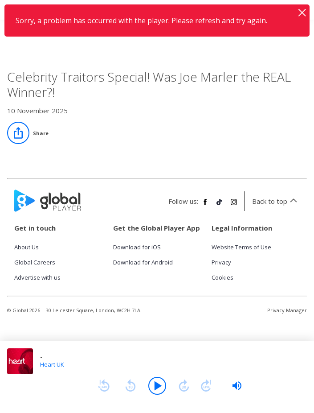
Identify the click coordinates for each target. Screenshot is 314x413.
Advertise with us (37, 277)
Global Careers (34, 262)
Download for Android (143, 262)
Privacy (221, 262)
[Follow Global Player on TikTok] (219, 205)
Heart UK (52, 364)
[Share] (28, 133)
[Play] (157, 386)
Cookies (222, 277)
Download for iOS (137, 247)
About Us (26, 247)
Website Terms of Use (241, 247)
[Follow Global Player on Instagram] (234, 205)
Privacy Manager (287, 310)
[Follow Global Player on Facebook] (205, 205)
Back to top (276, 201)
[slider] (237, 386)
